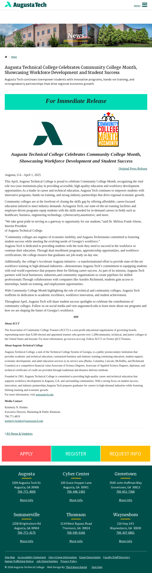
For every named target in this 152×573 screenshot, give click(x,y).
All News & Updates (19, 434)
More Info (26, 500)
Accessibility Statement (32, 557)
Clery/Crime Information (62, 557)
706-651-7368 (125, 492)
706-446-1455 (76, 492)
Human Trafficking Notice (19, 561)
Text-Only (97, 567)
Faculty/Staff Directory (116, 557)
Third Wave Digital (76, 567)
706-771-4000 (26, 492)
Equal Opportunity (90, 557)
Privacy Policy (69, 561)
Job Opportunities (47, 561)
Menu (140, 5)
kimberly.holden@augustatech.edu (24, 421)
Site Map (10, 557)
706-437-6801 (125, 533)
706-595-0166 (76, 533)
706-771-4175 (26, 533)
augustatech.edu (44, 394)
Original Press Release (133, 168)
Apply (26, 453)
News (14, 57)
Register (76, 453)
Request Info (125, 453)
